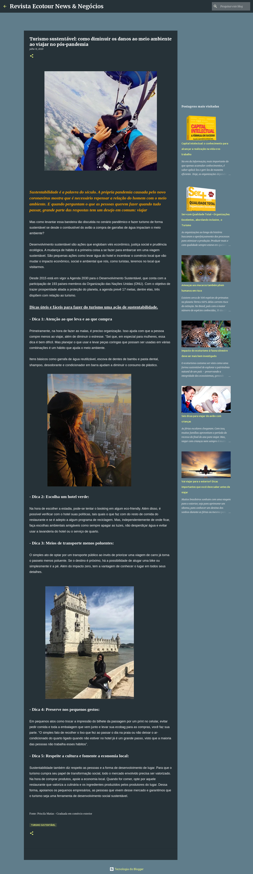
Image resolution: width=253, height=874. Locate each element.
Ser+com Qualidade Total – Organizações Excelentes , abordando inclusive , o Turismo (205, 220)
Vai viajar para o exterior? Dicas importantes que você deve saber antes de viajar (205, 487)
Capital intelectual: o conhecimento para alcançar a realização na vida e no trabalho (204, 149)
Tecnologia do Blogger (127, 869)
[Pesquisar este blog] (231, 6)
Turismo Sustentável (43, 825)
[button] (32, 56)
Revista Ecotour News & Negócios (56, 6)
